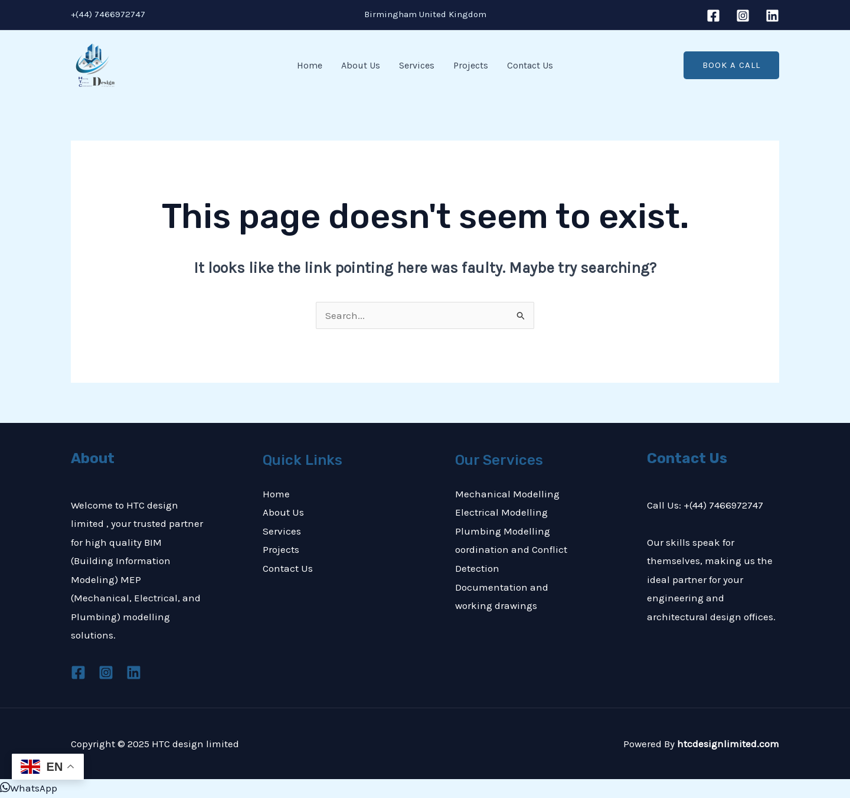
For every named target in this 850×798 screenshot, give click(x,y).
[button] (731, 65)
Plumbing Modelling (502, 531)
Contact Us (530, 65)
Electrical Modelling (501, 512)
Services (416, 65)
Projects (470, 65)
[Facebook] (713, 15)
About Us (360, 65)
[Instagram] (743, 15)
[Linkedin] (772, 15)
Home (309, 65)
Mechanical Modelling (507, 494)
